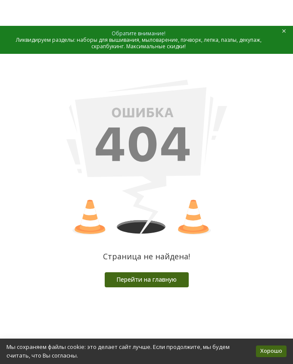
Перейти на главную (146, 279)
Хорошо (271, 351)
